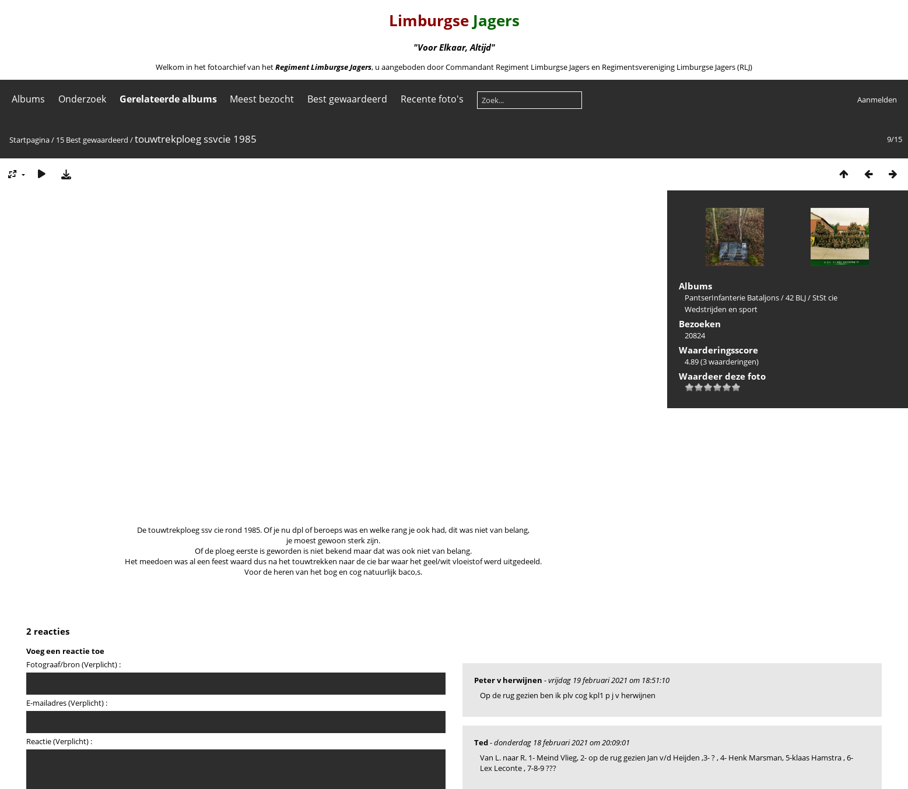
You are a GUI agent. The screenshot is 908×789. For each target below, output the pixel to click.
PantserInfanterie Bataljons (732, 297)
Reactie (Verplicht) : (59, 741)
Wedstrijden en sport (721, 309)
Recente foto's (432, 99)
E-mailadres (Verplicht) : (66, 703)
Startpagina (29, 140)
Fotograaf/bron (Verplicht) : (73, 664)
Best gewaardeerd (347, 99)
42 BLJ (796, 297)
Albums (28, 99)
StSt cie (824, 297)
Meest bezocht (262, 99)
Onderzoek (82, 99)
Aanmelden (877, 99)
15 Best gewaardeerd (92, 140)
